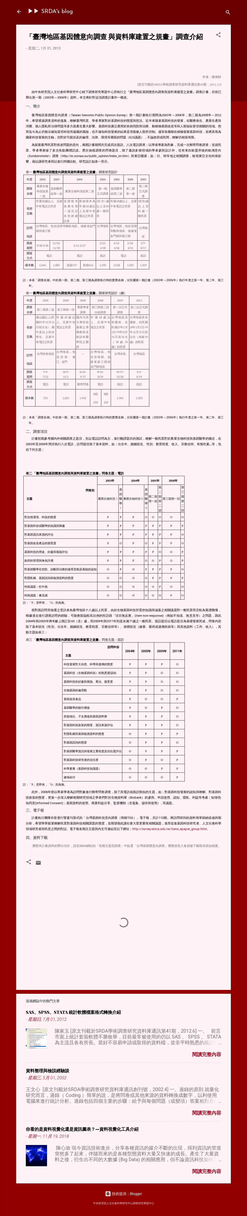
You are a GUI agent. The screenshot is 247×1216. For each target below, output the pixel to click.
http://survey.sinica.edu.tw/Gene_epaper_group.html (169, 829)
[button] (218, 35)
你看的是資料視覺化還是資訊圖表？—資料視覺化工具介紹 (82, 1129)
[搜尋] (228, 13)
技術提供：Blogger (123, 1194)
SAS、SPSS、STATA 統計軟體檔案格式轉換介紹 (73, 1012)
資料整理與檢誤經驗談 (47, 1070)
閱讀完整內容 (206, 1054)
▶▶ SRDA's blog (50, 11)
